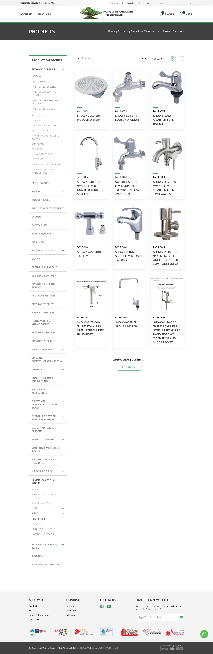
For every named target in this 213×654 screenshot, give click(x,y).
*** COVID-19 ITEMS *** (45, 564)
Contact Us (131, 3)
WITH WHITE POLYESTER (44, 109)
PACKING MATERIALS (48, 250)
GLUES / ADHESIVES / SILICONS (48, 429)
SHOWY (48, 513)
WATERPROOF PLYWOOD (48, 125)
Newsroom (114, 3)
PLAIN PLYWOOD (41, 81)
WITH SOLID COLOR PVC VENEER (44, 93)
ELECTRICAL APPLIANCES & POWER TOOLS (48, 404)
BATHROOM (39, 519)
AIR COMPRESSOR (48, 349)
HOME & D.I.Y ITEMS (48, 439)
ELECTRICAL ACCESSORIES (48, 390)
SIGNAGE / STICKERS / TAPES (48, 545)
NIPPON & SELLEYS (48, 471)
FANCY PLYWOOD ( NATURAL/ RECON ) (48, 137)
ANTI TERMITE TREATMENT (48, 208)
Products (44, 14)
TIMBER (48, 191)
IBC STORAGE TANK (41, 503)
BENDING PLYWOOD (41, 130)
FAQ (31, 610)
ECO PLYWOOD (48, 183)
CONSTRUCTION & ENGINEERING (48, 379)
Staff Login (70, 615)
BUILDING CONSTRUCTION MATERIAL (48, 359)
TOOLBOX (37, 556)
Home (111, 31)
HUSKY (48, 508)
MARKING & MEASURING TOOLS (46, 449)
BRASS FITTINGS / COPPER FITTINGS (44, 496)
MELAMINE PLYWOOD (42, 154)
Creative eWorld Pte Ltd (108, 648)
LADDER (48, 216)
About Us (26, 14)
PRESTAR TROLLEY (43, 304)
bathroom (178, 31)
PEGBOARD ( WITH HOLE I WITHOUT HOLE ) (44, 171)
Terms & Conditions (39, 615)
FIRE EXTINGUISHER (48, 312)
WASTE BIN (38, 241)
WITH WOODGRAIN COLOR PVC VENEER (48, 102)
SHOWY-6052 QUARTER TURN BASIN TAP (163, 119)
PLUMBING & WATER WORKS (48, 480)
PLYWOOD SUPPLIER (48, 69)
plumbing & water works (145, 31)
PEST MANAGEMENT (43, 295)
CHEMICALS (48, 369)
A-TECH (35, 489)
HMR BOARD (38, 159)
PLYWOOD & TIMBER (43, 341)
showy (166, 31)
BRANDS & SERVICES (43, 332)
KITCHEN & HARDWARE (44, 529)
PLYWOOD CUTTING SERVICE (43, 286)
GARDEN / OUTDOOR (43, 534)
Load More (129, 367)
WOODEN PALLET (42, 199)
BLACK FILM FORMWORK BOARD (47, 164)
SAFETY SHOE (48, 225)
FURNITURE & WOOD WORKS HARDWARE (48, 417)
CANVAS (36, 258)
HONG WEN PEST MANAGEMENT (42, 322)
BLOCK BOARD (48, 115)
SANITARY (37, 524)
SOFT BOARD (38, 144)
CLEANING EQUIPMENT (45, 275)
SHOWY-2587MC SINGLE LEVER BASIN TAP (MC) (128, 256)
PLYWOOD (48, 76)
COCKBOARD (38, 149)
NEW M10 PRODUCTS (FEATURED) (48, 460)
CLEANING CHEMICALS (44, 267)
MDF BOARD (48, 120)
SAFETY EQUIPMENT (48, 233)
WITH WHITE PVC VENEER (45, 87)
